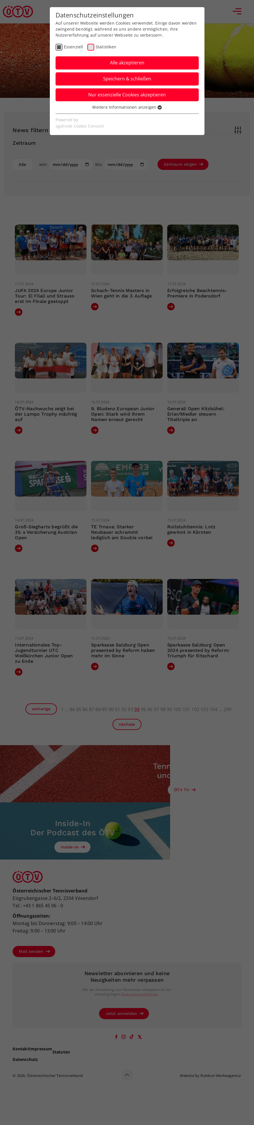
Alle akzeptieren (127, 62)
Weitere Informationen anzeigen (127, 107)
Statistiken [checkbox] (106, 46)
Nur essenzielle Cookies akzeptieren (127, 95)
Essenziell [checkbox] (73, 46)
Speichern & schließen (127, 79)
